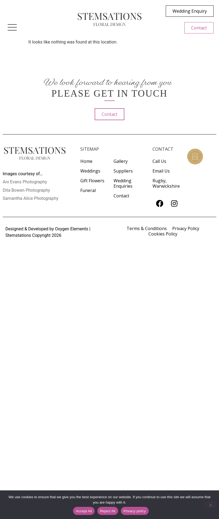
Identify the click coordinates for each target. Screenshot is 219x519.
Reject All (107, 511)
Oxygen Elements (71, 228)
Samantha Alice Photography (30, 198)
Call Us (159, 161)
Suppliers (123, 171)
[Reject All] (210, 504)
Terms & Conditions (147, 228)
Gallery (121, 161)
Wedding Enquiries (123, 183)
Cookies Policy (162, 234)
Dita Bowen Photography (26, 190)
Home (86, 161)
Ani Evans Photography (25, 181)
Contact (121, 196)
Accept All (84, 511)
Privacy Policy (185, 228)
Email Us (161, 171)
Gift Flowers (92, 181)
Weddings (90, 171)
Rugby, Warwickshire (166, 183)
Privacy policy (135, 511)
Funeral (88, 190)
